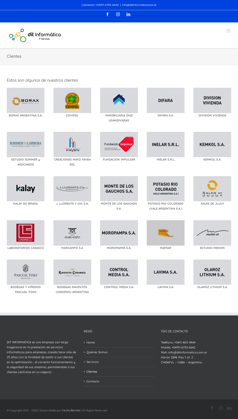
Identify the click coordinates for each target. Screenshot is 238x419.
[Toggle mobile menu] (228, 30)
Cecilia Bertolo (71, 410)
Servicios (93, 362)
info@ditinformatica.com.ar (139, 5)
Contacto (93, 381)
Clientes (92, 371)
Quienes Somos (97, 352)
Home (91, 342)
